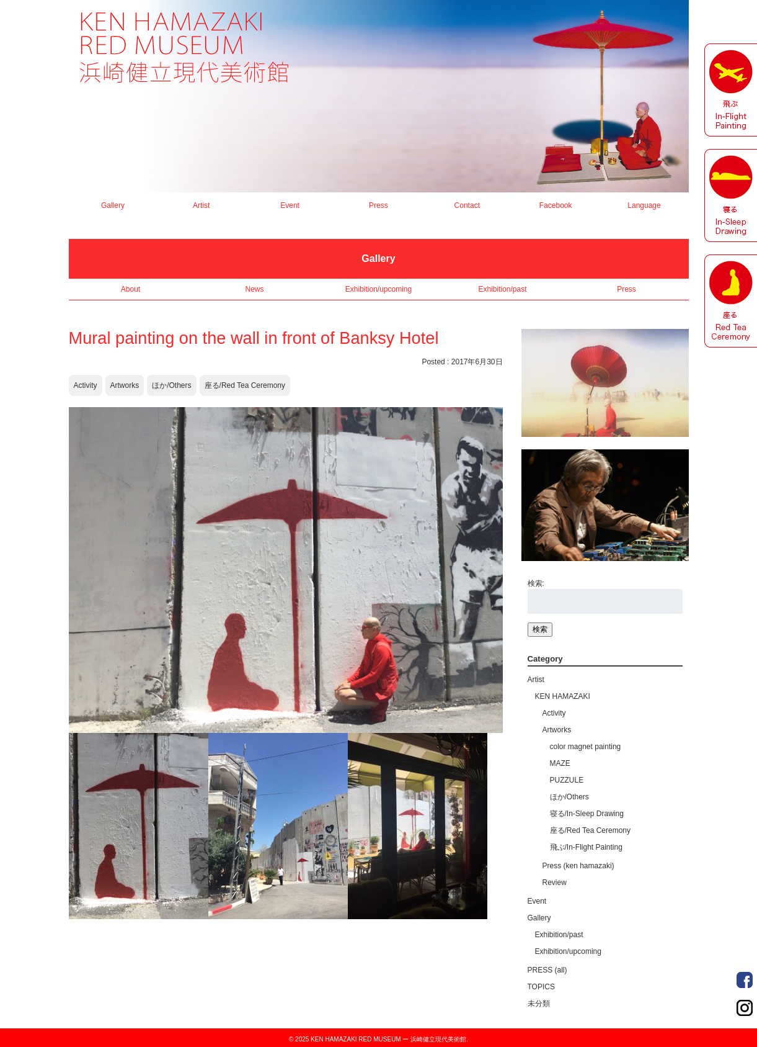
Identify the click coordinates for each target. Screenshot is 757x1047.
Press (378, 205)
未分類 (539, 1003)
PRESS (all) (547, 970)
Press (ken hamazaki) (578, 865)
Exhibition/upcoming (378, 289)
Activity (85, 385)
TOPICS (541, 986)
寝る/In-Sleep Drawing (587, 813)
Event (289, 205)
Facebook (555, 205)
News (254, 289)
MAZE (560, 763)
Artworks (124, 385)
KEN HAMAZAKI (562, 696)
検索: (536, 583)
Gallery (113, 205)
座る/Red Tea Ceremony (245, 385)
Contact (467, 205)
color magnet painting (585, 746)
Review (554, 882)
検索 (540, 629)
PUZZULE (567, 780)
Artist (201, 205)
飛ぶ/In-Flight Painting (586, 847)
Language (643, 205)
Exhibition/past (502, 289)
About (130, 289)
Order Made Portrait (745, 980)
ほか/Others (171, 385)
